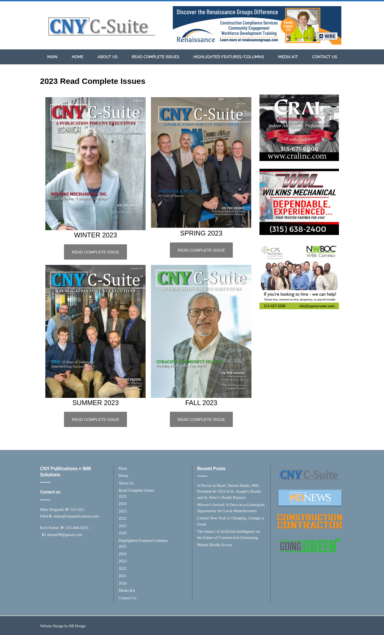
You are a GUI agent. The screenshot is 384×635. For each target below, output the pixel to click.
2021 (123, 526)
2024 (123, 503)
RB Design (77, 626)
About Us (108, 56)
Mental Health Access (214, 545)
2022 (123, 518)
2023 (123, 511)
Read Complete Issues (155, 56)
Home (77, 56)
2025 (123, 496)
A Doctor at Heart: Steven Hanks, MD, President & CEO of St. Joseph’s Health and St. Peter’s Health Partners (229, 491)
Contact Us (324, 56)
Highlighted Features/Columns (228, 56)
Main (52, 56)
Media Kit (288, 56)
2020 (123, 533)
